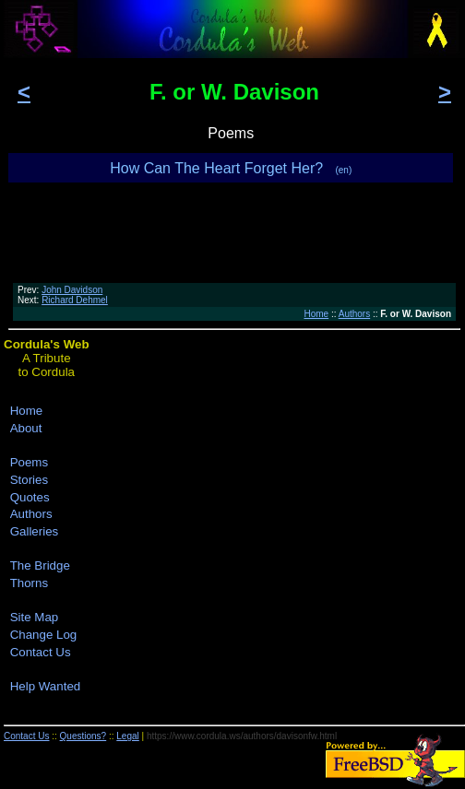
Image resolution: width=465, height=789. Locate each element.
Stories (29, 480)
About (26, 428)
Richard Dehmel (75, 300)
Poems (29, 462)
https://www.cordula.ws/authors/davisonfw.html (242, 736)
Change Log (44, 635)
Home (316, 314)
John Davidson (72, 290)
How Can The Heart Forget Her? (231, 168)
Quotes (30, 497)
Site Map (34, 617)
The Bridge (40, 565)
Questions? (83, 736)
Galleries (34, 531)
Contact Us (40, 652)
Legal (127, 736)
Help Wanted (45, 686)
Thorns (29, 583)
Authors (354, 314)
